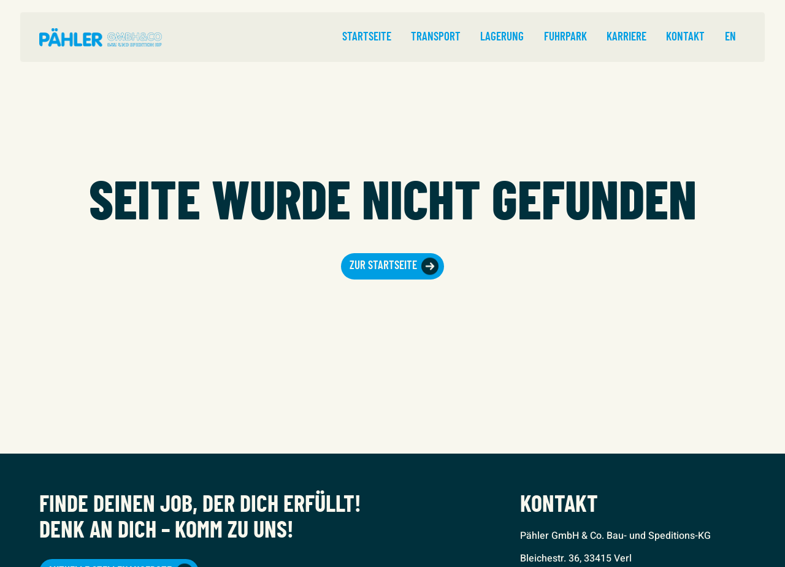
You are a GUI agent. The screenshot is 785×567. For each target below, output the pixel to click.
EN (730, 37)
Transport (436, 37)
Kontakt (685, 37)
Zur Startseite (383, 266)
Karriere (626, 37)
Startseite (366, 37)
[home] (100, 37)
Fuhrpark (565, 37)
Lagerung (502, 37)
